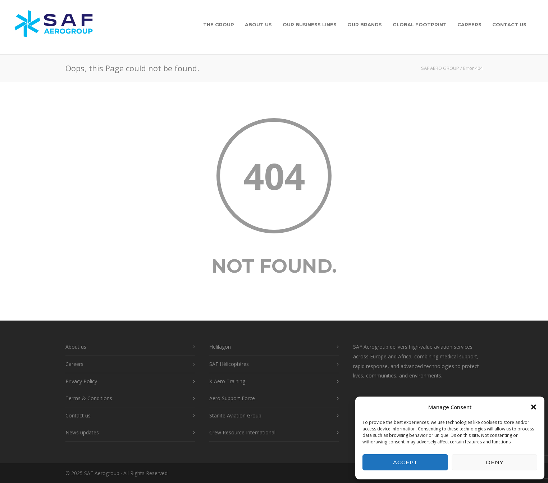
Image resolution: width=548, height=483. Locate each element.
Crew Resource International (242, 432)
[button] (533, 407)
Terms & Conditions (88, 398)
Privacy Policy (81, 381)
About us (258, 24)
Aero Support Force (232, 398)
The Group (218, 24)
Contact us (509, 24)
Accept (405, 462)
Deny (494, 462)
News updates (82, 432)
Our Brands (364, 24)
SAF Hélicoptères (229, 364)
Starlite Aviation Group (235, 415)
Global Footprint (420, 24)
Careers (469, 24)
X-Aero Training (227, 381)
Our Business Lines (310, 24)
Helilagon (220, 346)
